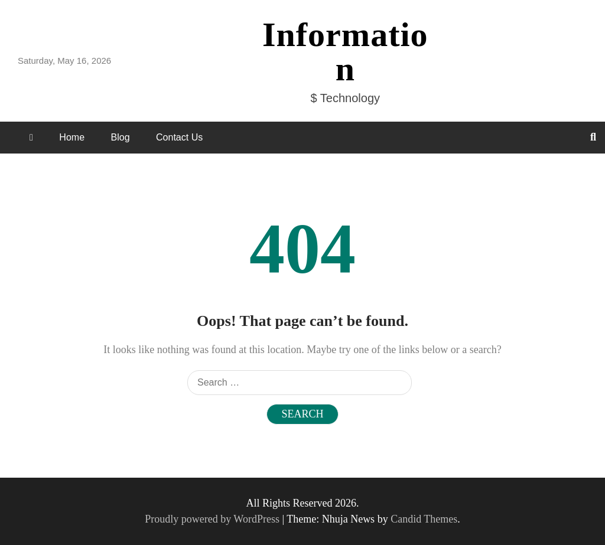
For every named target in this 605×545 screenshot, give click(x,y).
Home (71, 137)
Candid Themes (424, 519)
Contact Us (179, 137)
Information (345, 51)
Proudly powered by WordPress (213, 519)
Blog (120, 137)
